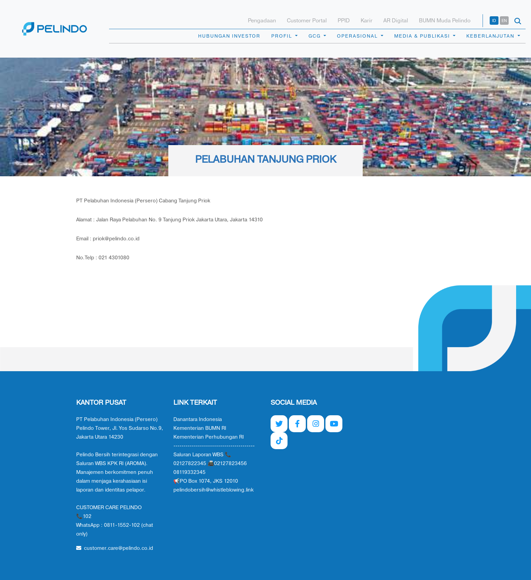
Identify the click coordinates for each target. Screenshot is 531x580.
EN (504, 20)
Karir (367, 20)
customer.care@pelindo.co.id (114, 548)
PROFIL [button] (282, 36)
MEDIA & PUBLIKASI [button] (423, 36)
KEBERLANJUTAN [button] (491, 36)
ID (494, 20)
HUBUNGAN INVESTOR (229, 36)
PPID (344, 20)
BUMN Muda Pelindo (444, 20)
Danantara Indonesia (197, 419)
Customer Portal (307, 20)
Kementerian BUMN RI (199, 428)
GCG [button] (315, 36)
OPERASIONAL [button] (358, 36)
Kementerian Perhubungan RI (208, 437)
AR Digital (395, 20)
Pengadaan (262, 20)
